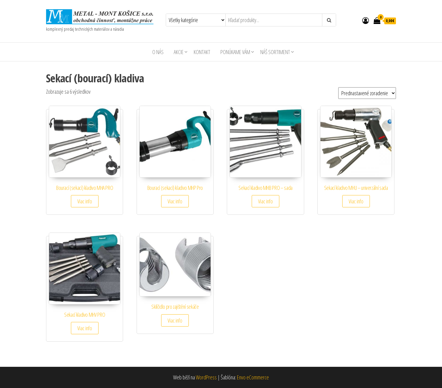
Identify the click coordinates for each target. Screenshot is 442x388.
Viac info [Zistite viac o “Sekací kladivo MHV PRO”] (84, 328)
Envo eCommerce (253, 377)
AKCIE (179, 52)
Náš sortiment (275, 52)
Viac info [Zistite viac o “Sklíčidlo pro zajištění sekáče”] (175, 320)
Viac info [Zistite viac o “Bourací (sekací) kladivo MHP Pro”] (175, 201)
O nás (158, 52)
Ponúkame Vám (235, 52)
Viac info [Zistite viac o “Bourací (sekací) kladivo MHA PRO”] (84, 201)
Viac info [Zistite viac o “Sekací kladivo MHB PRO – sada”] (265, 201)
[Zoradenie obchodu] (367, 93)
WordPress (206, 377)
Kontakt (202, 52)
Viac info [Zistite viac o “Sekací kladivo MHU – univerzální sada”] (356, 201)
